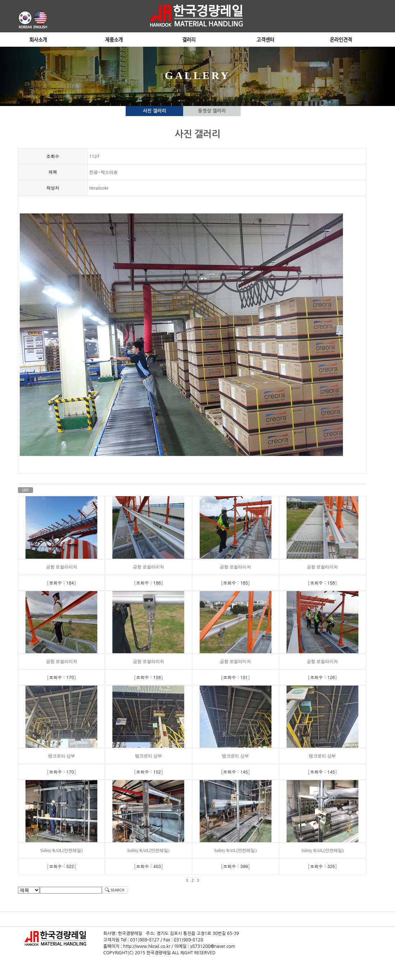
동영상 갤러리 (212, 111)
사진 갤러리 (154, 111)
